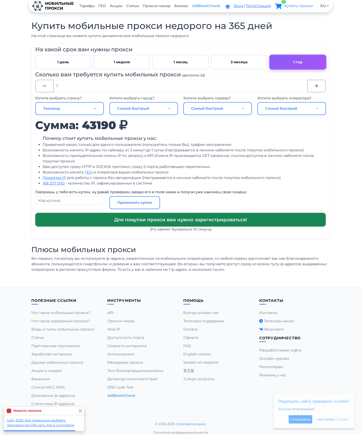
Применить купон (134, 202)
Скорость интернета (126, 346)
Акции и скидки (46, 371)
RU (323, 6)
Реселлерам (271, 367)
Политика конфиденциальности (180, 432)
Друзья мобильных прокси (57, 362)
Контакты (268, 313)
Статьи (132, 6)
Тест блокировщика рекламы (135, 371)
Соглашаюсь (300, 419)
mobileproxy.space (191, 424)
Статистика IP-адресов (53, 404)
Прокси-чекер (157, 6)
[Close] (80, 410)
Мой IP (113, 329)
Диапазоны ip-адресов (53, 395)
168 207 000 (54, 183)
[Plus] (316, 86)
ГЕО (102, 6)
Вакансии (40, 379)
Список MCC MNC (48, 387)
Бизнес (181, 6)
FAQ (187, 346)
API (110, 313)
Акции (116, 6)
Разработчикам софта (280, 350)
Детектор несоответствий (132, 379)
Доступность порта (125, 337)
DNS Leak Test (120, 387)
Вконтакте (274, 329)
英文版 (188, 371)
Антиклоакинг (121, 354)
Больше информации (296, 408)
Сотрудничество (279, 338)
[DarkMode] (227, 6)
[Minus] (44, 86)
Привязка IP (54, 178)
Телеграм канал (279, 321)
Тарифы (87, 6)
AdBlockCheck (206, 6)
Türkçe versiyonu (199, 379)
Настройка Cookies (332, 419)
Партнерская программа (55, 346)
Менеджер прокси (125, 362)
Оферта (190, 337)
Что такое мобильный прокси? (60, 313)
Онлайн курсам (274, 358)
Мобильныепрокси (53, 6)
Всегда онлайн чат (201, 313)
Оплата (190, 329)
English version (197, 354)
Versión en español (200, 362)
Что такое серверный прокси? (60, 321)
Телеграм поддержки (203, 321)
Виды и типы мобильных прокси (62, 329)
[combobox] (69, 108)
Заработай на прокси (51, 354)
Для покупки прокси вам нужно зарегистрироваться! (180, 219)
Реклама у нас (272, 375)
